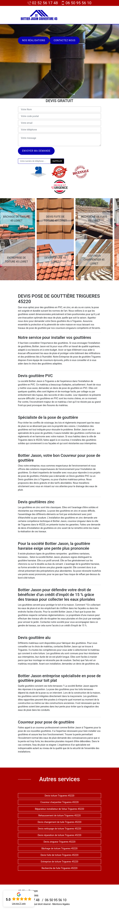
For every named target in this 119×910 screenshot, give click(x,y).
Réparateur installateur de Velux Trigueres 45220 (59, 809)
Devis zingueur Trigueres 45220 (59, 841)
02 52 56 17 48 (43, 3)
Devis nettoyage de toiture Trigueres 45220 (59, 828)
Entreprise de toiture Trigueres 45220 (59, 861)
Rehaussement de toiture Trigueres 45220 (59, 815)
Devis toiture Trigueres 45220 (59, 795)
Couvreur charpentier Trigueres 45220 (59, 802)
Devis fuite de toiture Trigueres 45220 (59, 855)
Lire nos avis (19, 903)
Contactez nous (64, 40)
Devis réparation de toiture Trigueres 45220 (59, 835)
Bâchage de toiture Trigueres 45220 (60, 848)
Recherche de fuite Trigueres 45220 (59, 868)
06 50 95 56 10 (76, 3)
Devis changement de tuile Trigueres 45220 (59, 822)
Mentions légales (61, 904)
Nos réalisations (33, 40)
